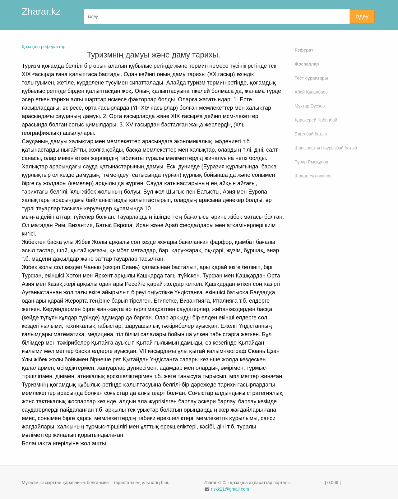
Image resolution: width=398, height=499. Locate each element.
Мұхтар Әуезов (310, 105)
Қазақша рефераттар (43, 46)
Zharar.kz (41, 11)
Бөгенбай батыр (311, 133)
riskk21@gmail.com (230, 489)
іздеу (362, 16)
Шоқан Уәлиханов (313, 175)
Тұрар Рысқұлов (311, 161)
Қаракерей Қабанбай (316, 119)
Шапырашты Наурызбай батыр (326, 147)
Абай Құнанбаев (311, 91)
